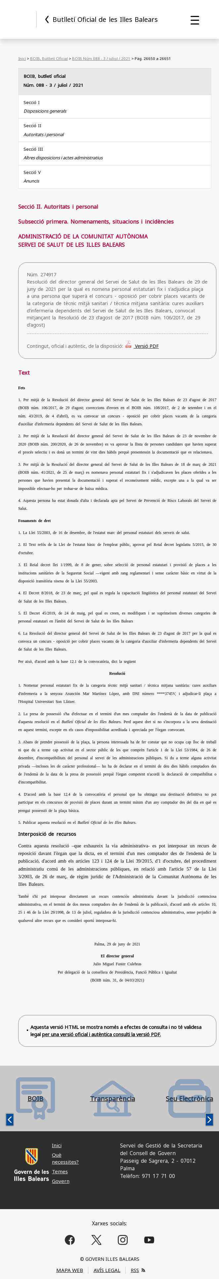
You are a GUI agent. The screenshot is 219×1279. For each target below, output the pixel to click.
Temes (60, 1171)
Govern (60, 1181)
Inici (22, 58)
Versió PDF (146, 346)
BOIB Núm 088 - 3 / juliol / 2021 (101, 58)
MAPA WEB (69, 1270)
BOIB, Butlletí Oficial (49, 58)
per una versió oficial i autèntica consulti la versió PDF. (101, 1034)
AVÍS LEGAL (107, 1270)
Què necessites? (65, 1158)
